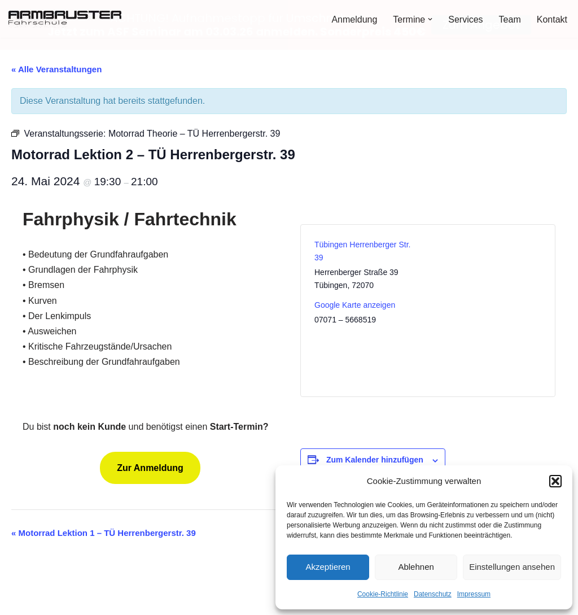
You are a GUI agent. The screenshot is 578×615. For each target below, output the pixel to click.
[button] (555, 481)
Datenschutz (433, 594)
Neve (18, 600)
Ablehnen (416, 567)
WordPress (122, 600)
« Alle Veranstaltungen (56, 68)
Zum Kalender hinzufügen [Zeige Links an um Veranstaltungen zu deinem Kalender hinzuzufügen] (374, 459)
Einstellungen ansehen (512, 567)
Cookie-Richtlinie (382, 594)
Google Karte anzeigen (354, 304)
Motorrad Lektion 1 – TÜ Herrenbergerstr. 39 (103, 532)
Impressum (474, 594)
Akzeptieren (327, 567)
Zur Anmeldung (150, 467)
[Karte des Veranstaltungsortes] (486, 309)
